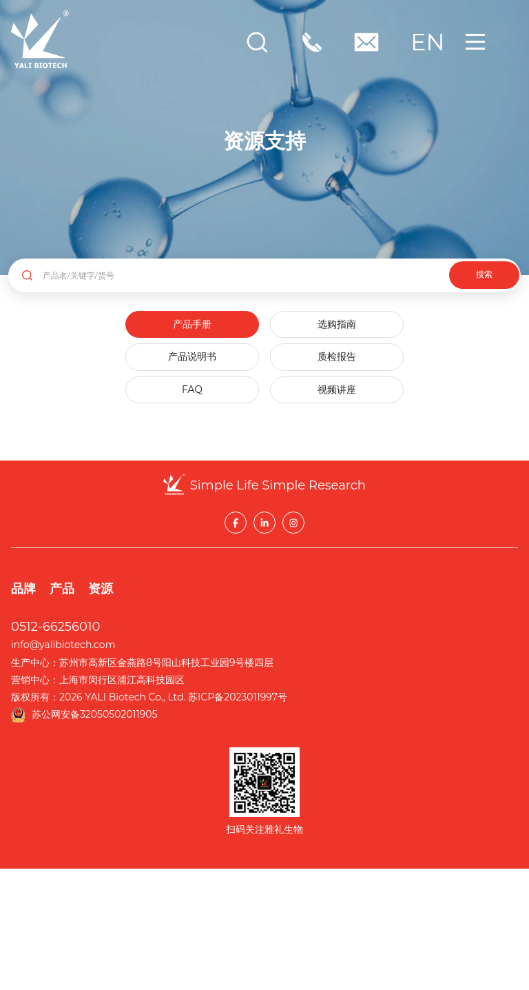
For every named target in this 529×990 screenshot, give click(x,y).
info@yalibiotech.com (63, 644)
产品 (62, 588)
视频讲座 (337, 389)
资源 (100, 588)
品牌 (23, 588)
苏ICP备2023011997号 (237, 697)
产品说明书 (192, 356)
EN (425, 42)
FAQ (192, 389)
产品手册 (192, 324)
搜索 (484, 274)
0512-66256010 (55, 626)
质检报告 (337, 356)
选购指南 (337, 324)
